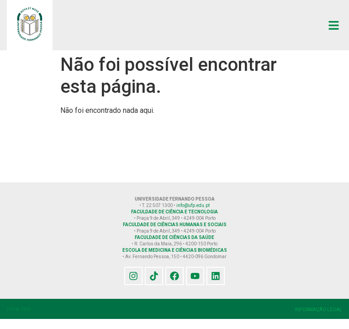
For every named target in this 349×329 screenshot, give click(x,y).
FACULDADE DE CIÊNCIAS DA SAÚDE (174, 237)
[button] (334, 25)
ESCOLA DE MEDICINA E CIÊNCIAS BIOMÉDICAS (174, 250)
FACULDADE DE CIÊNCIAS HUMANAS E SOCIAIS (175, 224)
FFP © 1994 (19, 309)
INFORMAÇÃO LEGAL (318, 309)
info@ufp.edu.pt (193, 205)
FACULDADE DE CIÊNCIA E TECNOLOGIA (174, 211)
